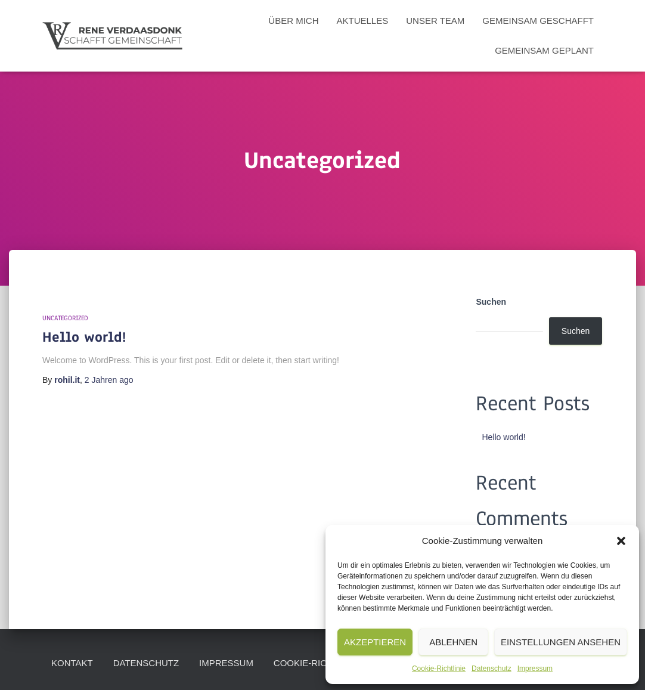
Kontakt (72, 663)
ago (109, 380)
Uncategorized (65, 318)
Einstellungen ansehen (561, 642)
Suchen (491, 302)
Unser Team (435, 21)
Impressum (535, 668)
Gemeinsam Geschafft (538, 21)
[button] (621, 541)
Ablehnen (453, 642)
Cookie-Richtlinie (439, 668)
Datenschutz (491, 668)
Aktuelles (363, 21)
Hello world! (84, 336)
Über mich (293, 21)
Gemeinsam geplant (544, 50)
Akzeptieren (375, 642)
